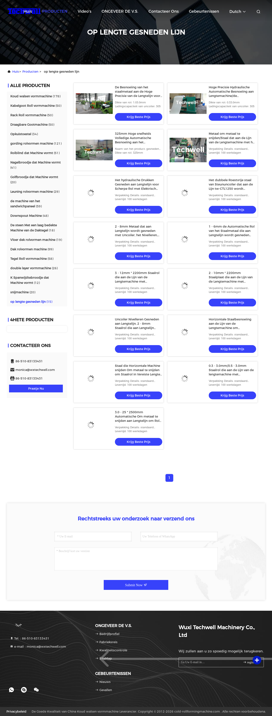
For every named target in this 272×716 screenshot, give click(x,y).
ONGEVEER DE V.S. (120, 11)
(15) (31, 302)
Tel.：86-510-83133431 (29, 638)
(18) (33, 227)
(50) (35, 106)
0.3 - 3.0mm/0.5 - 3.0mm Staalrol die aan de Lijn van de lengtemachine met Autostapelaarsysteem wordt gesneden (231, 374)
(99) (31, 249)
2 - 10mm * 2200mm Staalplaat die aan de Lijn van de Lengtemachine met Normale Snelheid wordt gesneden (231, 281)
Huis (27, 11)
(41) (35, 165)
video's (84, 11)
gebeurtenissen (204, 11)
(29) (34, 192)
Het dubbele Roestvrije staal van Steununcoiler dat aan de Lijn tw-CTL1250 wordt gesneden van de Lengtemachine (231, 188)
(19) (36, 240)
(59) (26, 203)
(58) (31, 259)
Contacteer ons (163, 11)
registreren (251, 662)
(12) (29, 280)
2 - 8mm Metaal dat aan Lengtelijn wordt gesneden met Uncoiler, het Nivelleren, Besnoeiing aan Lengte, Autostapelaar (136, 235)
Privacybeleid (16, 711)
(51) (35, 153)
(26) (34, 268)
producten (30, 71)
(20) (34, 179)
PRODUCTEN (54, 11)
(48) (29, 216)
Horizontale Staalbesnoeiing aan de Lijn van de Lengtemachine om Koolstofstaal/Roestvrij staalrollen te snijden (230, 327)
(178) (35, 96)
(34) (24, 134)
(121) (36, 143)
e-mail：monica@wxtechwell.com (38, 647)
